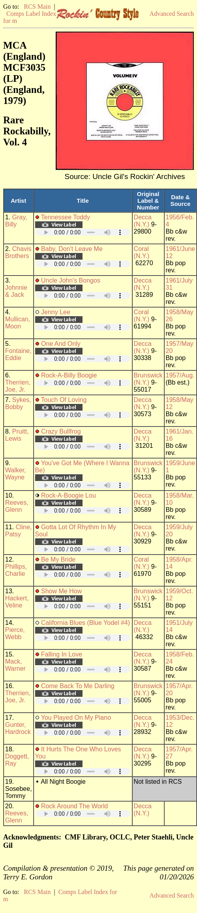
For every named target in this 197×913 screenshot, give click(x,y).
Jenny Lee (55, 312)
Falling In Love (61, 654)
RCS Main (37, 6)
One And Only (61, 343)
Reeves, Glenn (16, 506)
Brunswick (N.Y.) (148, 379)
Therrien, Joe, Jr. (17, 386)
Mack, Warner (15, 665)
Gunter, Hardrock (18, 728)
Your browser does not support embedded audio (83, 232)
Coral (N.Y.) (142, 252)
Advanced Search (172, 13)
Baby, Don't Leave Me (72, 248)
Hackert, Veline (17, 602)
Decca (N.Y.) (143, 221)
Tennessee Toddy (65, 217)
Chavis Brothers (18, 252)
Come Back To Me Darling (77, 686)
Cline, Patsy (18, 531)
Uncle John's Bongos (70, 280)
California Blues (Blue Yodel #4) (85, 622)
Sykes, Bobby (18, 403)
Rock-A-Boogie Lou (68, 495)
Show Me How (61, 591)
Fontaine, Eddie (18, 354)
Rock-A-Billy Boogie (69, 375)
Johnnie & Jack (16, 291)
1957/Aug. (180, 375)
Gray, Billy (16, 221)
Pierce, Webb (15, 633)
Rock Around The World (74, 806)
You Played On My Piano (76, 717)
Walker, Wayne (15, 474)
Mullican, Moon (17, 323)
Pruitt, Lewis (17, 435)
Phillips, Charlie (16, 570)
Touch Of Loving (64, 399)
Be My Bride (58, 559)
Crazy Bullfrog (61, 431)
